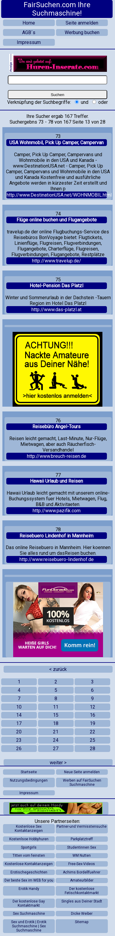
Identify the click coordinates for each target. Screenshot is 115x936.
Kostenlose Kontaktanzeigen (29, 864)
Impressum (29, 42)
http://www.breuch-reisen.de (56, 456)
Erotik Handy (29, 889)
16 (92, 715)
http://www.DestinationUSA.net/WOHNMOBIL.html (57, 195)
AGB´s (28, 32)
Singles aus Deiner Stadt (81, 901)
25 (92, 740)
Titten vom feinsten (29, 855)
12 (92, 707)
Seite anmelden (82, 23)
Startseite (29, 772)
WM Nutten (81, 855)
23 (19, 740)
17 (19, 723)
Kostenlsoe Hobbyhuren (29, 839)
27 (55, 748)
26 (19, 748)
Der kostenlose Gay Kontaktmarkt (29, 903)
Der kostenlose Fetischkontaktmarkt (82, 891)
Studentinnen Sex (81, 847)
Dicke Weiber (82, 913)
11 (55, 707)
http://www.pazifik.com (57, 510)
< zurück (58, 669)
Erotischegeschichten (28, 872)
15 (55, 715)
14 (19, 715)
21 (55, 732)
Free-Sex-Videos (81, 864)
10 (19, 707)
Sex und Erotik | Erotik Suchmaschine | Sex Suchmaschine (28, 926)
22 (92, 732)
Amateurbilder (81, 880)
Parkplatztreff (82, 839)
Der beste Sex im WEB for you (28, 880)
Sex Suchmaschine (29, 913)
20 (19, 732)
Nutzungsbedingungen (29, 780)
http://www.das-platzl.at (56, 309)
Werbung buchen (82, 32)
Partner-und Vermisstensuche (82, 826)
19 (92, 723)
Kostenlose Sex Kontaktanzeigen (29, 828)
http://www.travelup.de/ (56, 261)
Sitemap (81, 922)
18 (55, 723)
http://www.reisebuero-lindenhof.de (56, 559)
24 (55, 740)
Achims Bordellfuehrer (81, 872)
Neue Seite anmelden (82, 772)
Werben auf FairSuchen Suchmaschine (82, 782)
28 (92, 748)
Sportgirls (29, 847)
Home (28, 23)
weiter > (58, 762)
